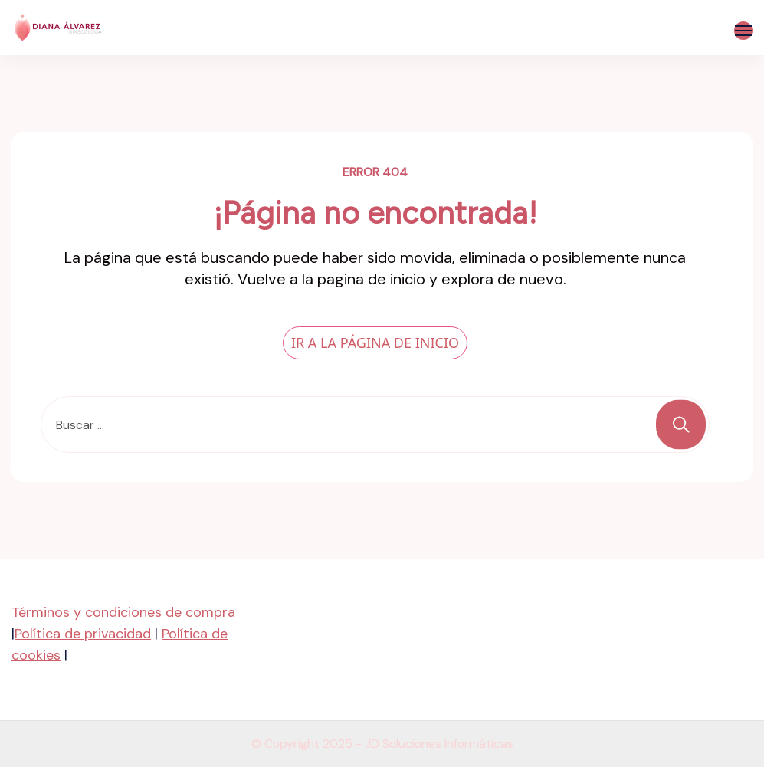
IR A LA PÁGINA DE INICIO (375, 342)
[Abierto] (743, 30)
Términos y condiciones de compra (123, 612)
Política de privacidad (83, 633)
